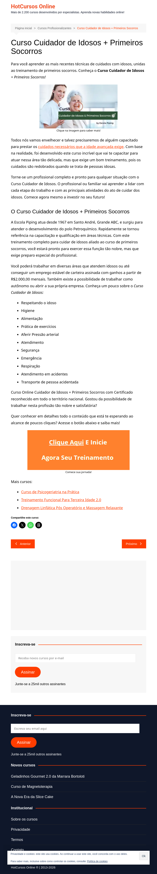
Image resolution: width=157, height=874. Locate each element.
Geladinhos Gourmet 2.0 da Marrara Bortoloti (47, 776)
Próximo (134, 544)
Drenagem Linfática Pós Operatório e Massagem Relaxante (72, 507)
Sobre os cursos (24, 819)
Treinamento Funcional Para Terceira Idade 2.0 (61, 499)
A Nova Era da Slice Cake (32, 797)
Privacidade (20, 829)
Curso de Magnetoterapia (31, 787)
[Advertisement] (78, 595)
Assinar (28, 672)
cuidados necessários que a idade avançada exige (80, 146)
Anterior (23, 544)
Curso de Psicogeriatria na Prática (50, 491)
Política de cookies (97, 861)
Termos (17, 840)
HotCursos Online (33, 6)
